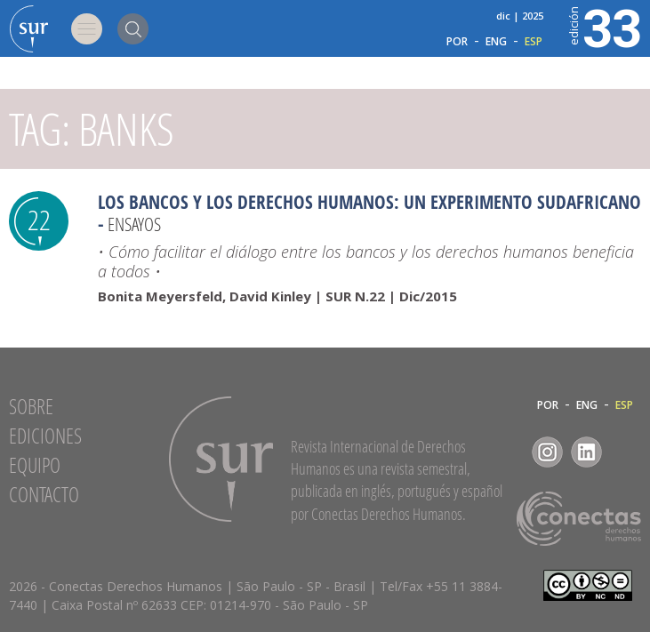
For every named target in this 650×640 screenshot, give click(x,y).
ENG (496, 41)
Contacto (44, 494)
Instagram (547, 452)
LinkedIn (586, 452)
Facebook (508, 452)
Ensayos (134, 224)
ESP (533, 41)
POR (457, 41)
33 (604, 26)
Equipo (34, 465)
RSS (625, 452)
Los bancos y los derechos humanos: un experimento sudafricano (369, 201)
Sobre (31, 406)
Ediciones (45, 435)
